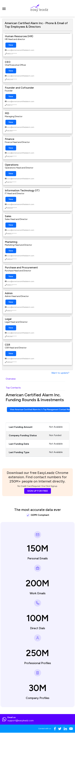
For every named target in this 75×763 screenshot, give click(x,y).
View (11, 45)
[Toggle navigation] (4, 8)
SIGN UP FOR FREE (37, 490)
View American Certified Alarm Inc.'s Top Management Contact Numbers (40, 409)
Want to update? (60, 372)
